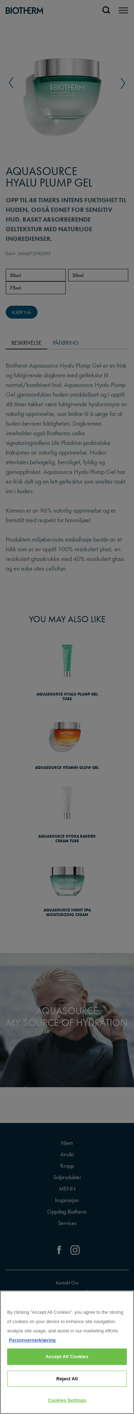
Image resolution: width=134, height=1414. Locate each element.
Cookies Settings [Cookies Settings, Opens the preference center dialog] (67, 1400)
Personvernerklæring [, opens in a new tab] (32, 1340)
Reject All (67, 1378)
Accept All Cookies (67, 1356)
